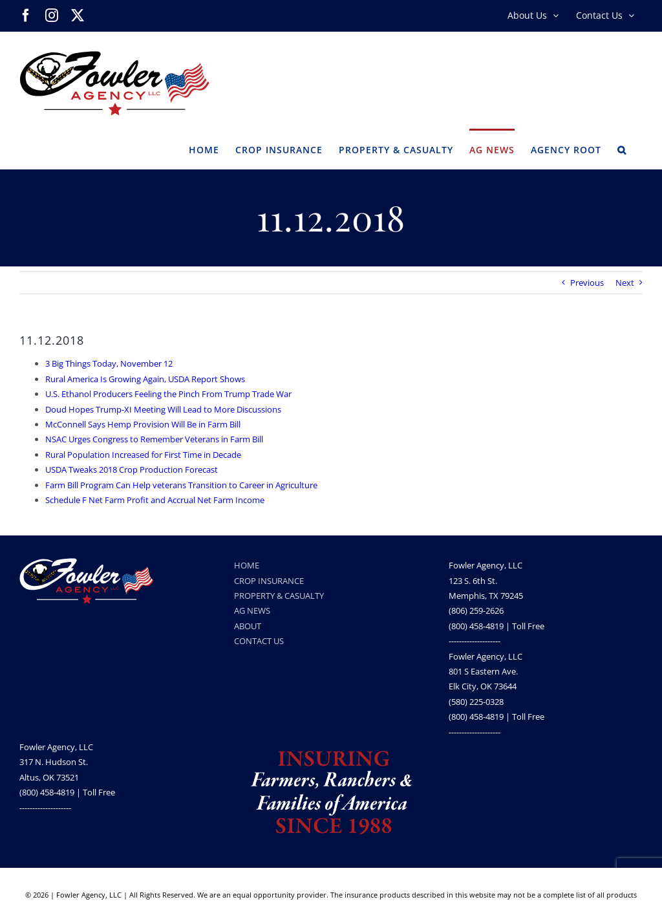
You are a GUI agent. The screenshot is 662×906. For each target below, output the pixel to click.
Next (624, 282)
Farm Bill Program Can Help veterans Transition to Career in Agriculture (181, 485)
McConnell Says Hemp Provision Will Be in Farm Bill (142, 424)
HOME (246, 565)
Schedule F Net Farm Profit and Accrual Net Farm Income (154, 500)
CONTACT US (259, 641)
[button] (621, 149)
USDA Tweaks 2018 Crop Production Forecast (131, 469)
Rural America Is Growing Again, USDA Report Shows (145, 379)
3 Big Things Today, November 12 (109, 363)
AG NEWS (252, 610)
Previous (587, 282)
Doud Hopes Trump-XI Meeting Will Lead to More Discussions (163, 409)
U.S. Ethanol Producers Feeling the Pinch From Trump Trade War (168, 394)
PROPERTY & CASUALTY (279, 595)
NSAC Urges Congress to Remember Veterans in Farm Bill (154, 439)
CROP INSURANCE (269, 581)
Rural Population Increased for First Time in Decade (143, 454)
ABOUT (247, 626)
